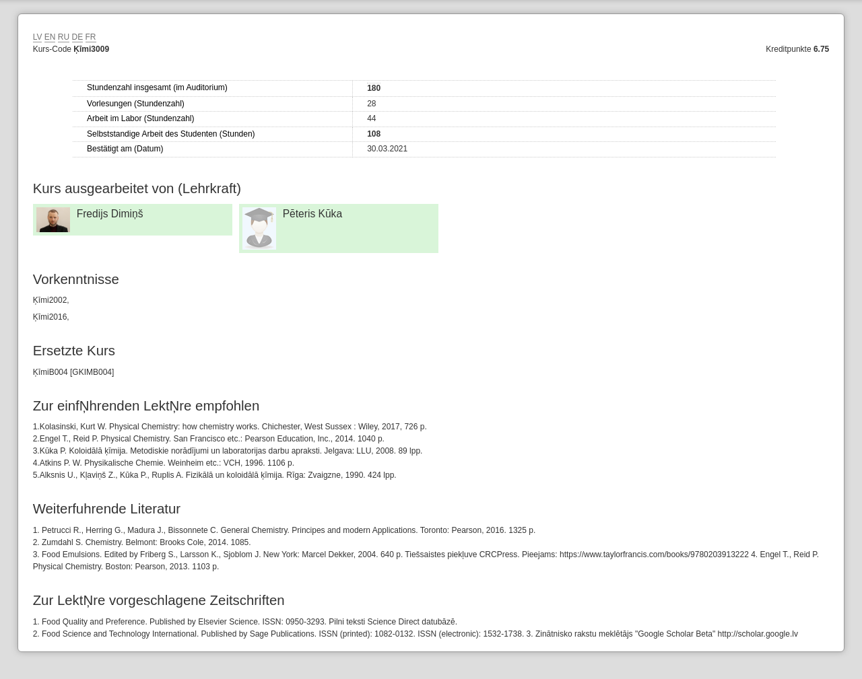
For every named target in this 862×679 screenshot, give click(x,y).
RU (63, 37)
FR (91, 37)
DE (78, 37)
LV (37, 37)
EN (50, 37)
